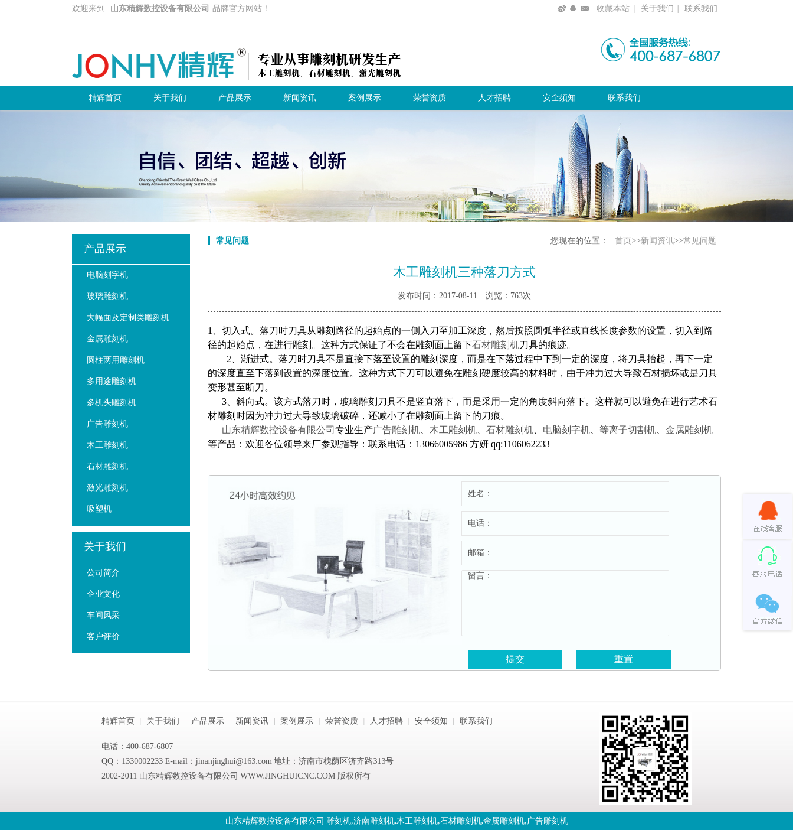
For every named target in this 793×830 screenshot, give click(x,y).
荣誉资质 (429, 97)
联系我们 (700, 8)
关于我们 (657, 8)
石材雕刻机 (107, 466)
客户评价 (103, 636)
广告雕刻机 (107, 423)
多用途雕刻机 (111, 381)
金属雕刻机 (107, 338)
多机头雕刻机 (111, 402)
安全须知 (559, 97)
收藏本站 (613, 8)
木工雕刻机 (107, 445)
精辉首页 (105, 97)
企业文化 (103, 594)
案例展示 (364, 97)
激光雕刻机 (107, 487)
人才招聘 (494, 97)
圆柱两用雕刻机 (116, 360)
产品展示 (234, 97)
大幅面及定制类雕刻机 (128, 317)
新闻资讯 (299, 97)
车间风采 (103, 615)
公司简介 (103, 572)
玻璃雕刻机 (107, 296)
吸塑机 (99, 508)
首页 (623, 240)
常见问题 (699, 240)
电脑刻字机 (107, 275)
